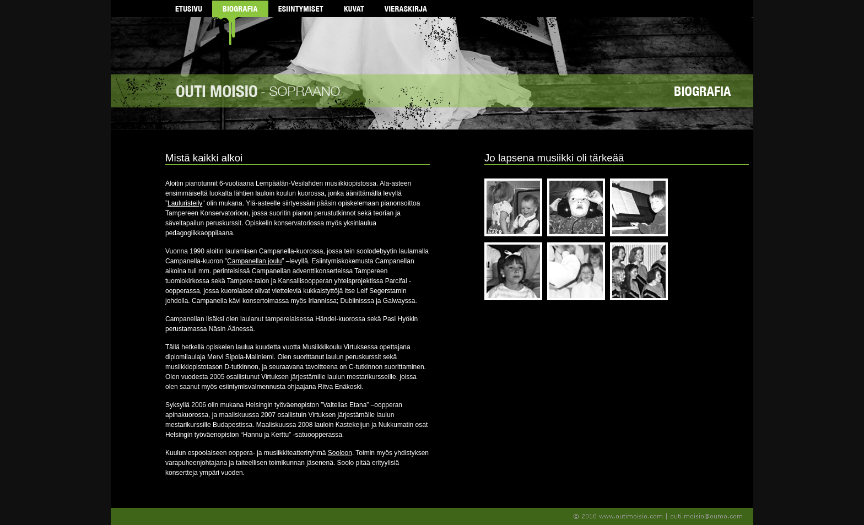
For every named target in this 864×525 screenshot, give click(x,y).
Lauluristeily (185, 203)
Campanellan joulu (254, 261)
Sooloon (340, 453)
